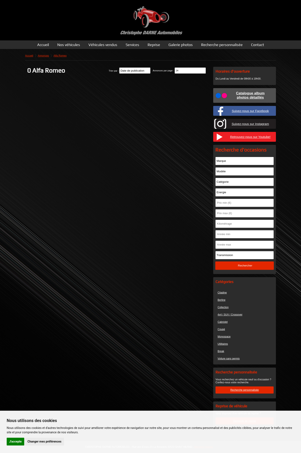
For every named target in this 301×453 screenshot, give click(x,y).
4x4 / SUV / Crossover (230, 314)
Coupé (221, 329)
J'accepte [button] (15, 441)
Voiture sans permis (229, 358)
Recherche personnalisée (222, 44)
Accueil (43, 44)
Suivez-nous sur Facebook (250, 111)
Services (132, 44)
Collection (223, 307)
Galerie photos (180, 44)
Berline (221, 300)
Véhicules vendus (102, 44)
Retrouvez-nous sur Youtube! (250, 137)
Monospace (224, 336)
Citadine (222, 292)
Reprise (154, 44)
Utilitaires (223, 343)
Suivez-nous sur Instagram (250, 124)
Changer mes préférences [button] (44, 441)
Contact (257, 44)
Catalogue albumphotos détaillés (250, 95)
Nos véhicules (68, 44)
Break (221, 351)
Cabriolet (223, 321)
